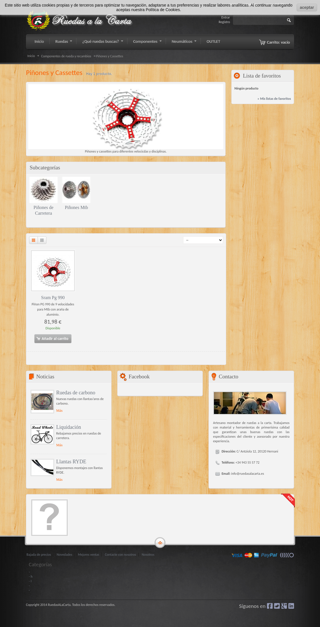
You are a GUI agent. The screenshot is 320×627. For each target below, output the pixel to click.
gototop (160, 543)
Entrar (225, 17)
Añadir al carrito (52, 338)
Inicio (31, 55)
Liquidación (68, 427)
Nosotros (148, 555)
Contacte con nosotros (120, 555)
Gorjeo (277, 606)
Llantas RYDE (71, 461)
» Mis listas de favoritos (274, 99)
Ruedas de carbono (75, 392)
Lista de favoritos (262, 76)
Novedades (64, 555)
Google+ (284, 606)
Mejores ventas (88, 555)
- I (30, 581)
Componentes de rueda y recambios (66, 56)
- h (31, 577)
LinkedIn (291, 606)
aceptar (307, 7)
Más (59, 410)
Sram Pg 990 (53, 297)
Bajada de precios (39, 555)
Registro (224, 22)
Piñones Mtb (76, 207)
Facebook (270, 606)
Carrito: (278, 42)
